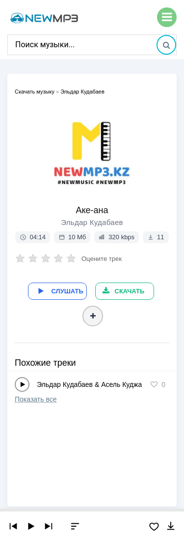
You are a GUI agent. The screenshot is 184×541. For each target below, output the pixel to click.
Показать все (35, 399)
